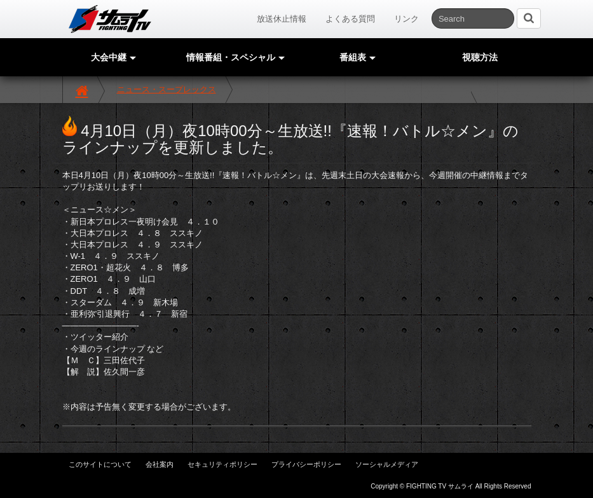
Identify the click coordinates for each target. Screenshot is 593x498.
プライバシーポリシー (306, 464)
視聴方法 (480, 57)
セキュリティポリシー (222, 464)
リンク (406, 19)
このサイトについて (100, 464)
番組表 (357, 57)
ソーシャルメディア (386, 464)
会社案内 (160, 464)
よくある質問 (350, 19)
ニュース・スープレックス (166, 89)
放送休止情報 (281, 19)
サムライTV (110, 19)
